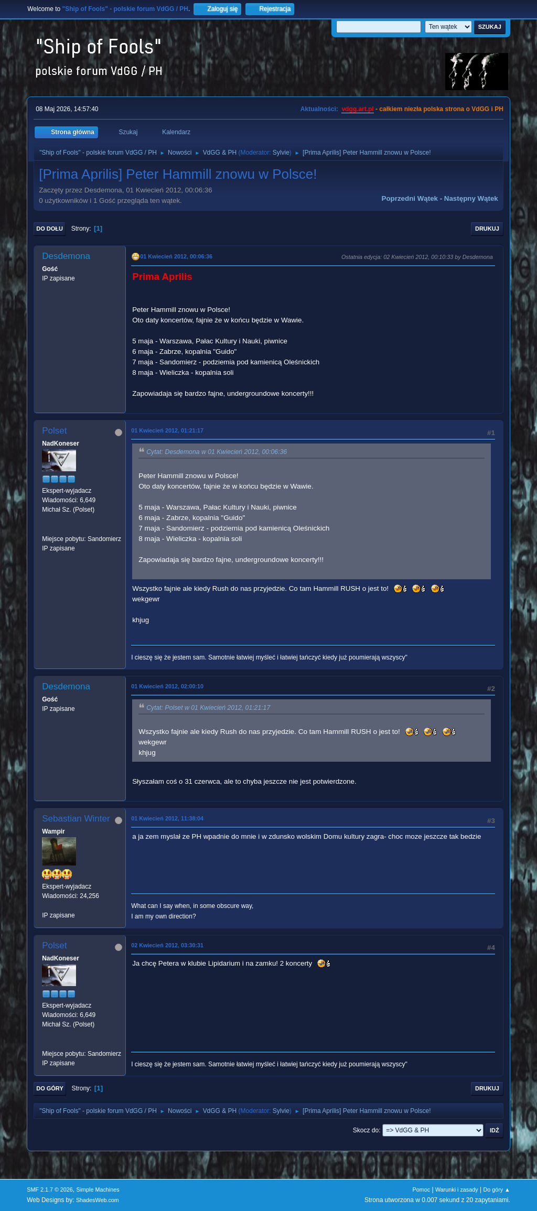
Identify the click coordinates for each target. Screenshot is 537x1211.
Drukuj (487, 228)
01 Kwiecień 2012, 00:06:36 (176, 256)
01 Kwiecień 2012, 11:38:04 (167, 818)
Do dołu (49, 228)
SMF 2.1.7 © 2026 (50, 1189)
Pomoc (422, 1189)
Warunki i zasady (456, 1189)
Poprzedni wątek (410, 198)
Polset (54, 431)
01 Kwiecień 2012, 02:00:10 (167, 686)
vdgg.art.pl (357, 109)
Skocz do (366, 1130)
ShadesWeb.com (97, 1200)
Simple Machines (98, 1189)
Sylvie (281, 152)
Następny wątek (471, 198)
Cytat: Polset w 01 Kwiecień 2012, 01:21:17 (208, 707)
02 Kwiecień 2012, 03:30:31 (167, 945)
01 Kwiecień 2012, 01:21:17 (167, 430)
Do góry (49, 1088)
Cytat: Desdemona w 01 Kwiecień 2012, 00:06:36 (216, 452)
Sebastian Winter (76, 819)
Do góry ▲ (496, 1189)
